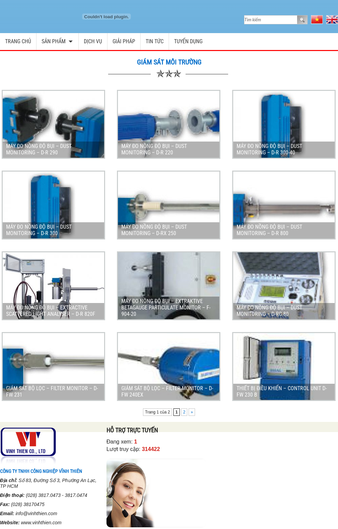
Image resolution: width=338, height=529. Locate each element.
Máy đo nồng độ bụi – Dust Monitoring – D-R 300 (39, 230)
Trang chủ (18, 41)
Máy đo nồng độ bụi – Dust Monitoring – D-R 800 (269, 230)
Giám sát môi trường (169, 62)
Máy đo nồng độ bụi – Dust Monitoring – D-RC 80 (269, 310)
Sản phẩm (54, 41)
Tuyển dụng (188, 41)
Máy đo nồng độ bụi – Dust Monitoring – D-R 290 (39, 149)
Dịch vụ (93, 41)
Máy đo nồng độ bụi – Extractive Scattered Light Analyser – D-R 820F (50, 310)
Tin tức (155, 41)
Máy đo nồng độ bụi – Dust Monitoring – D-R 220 (154, 149)
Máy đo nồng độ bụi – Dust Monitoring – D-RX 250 (154, 230)
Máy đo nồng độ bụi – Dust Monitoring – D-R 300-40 (269, 149)
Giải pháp (124, 41)
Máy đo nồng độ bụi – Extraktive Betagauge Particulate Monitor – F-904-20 (166, 307)
